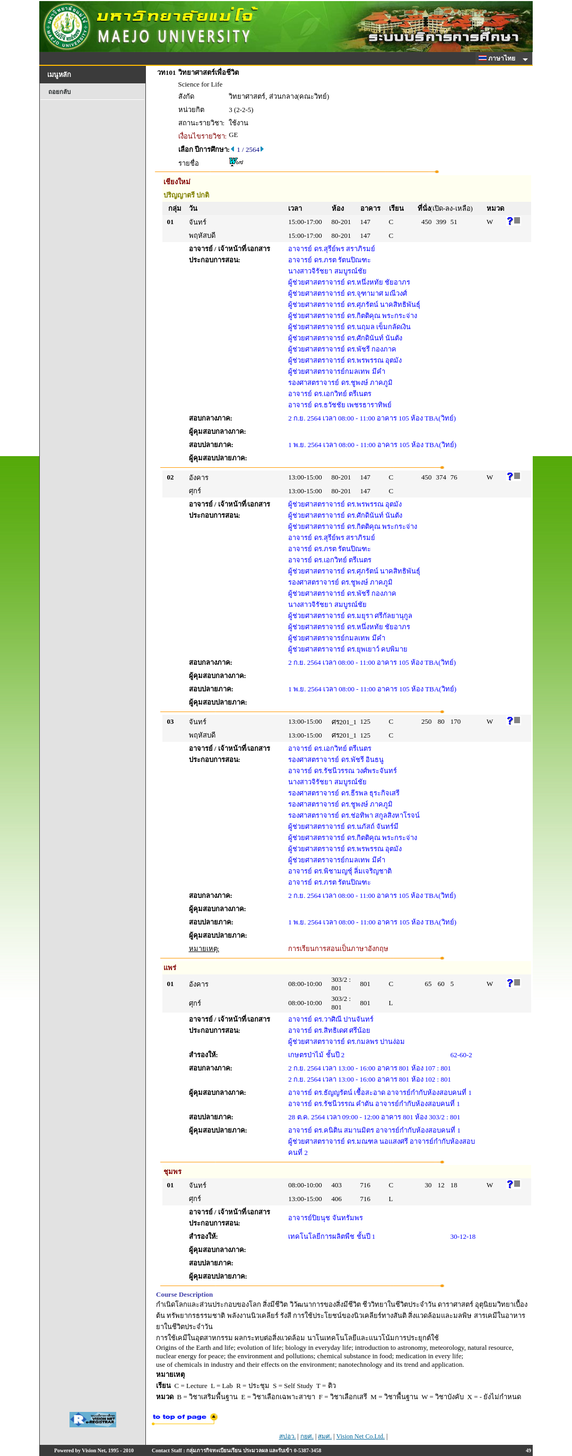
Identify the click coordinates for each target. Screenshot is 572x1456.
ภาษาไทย (499, 58)
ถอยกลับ (59, 92)
